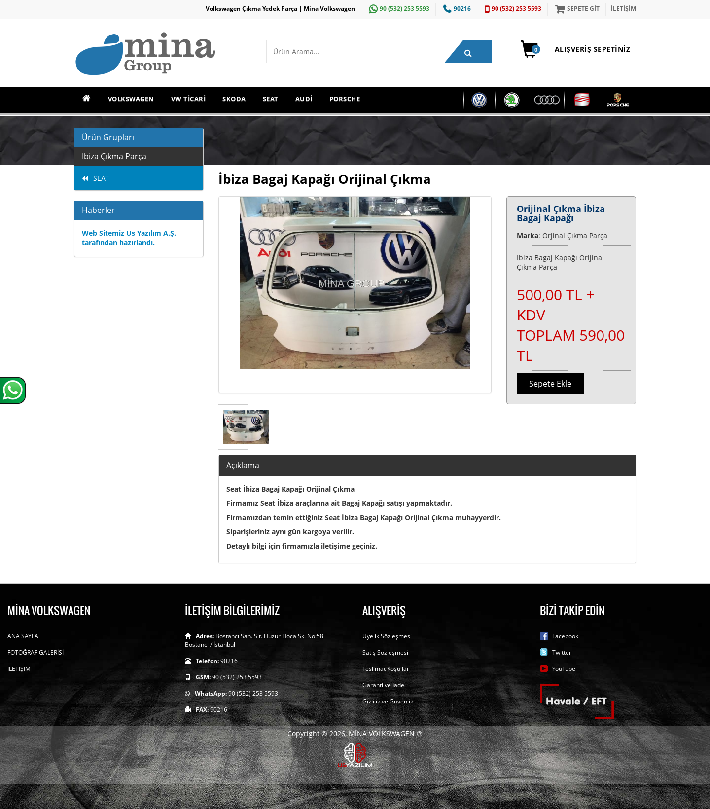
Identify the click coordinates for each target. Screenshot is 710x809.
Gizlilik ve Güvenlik (387, 701)
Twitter (561, 652)
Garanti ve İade (383, 685)
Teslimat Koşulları (386, 669)
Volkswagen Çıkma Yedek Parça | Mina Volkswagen (280, 8)
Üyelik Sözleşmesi (387, 636)
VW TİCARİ (188, 98)
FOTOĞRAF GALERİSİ (35, 652)
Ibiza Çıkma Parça (114, 156)
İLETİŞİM (623, 8)
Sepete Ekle (550, 383)
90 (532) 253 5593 (397, 8)
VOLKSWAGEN (131, 98)
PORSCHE (344, 98)
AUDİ (304, 98)
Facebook (565, 636)
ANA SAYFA (22, 636)
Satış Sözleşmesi (385, 652)
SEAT (271, 98)
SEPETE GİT (576, 8)
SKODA (234, 98)
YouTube (563, 669)
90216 (456, 8)
